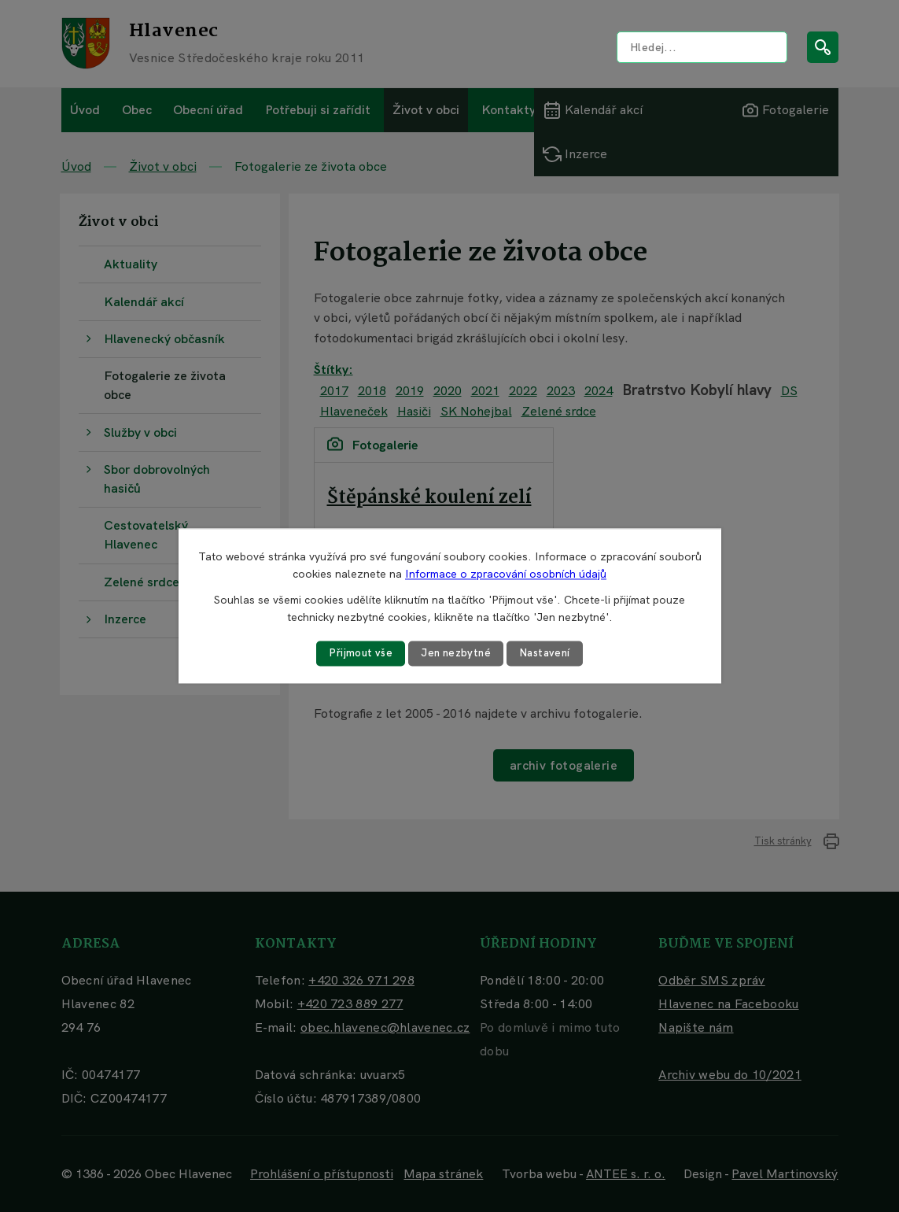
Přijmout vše (357, 653)
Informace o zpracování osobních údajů (505, 574)
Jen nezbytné (455, 653)
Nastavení (548, 653)
